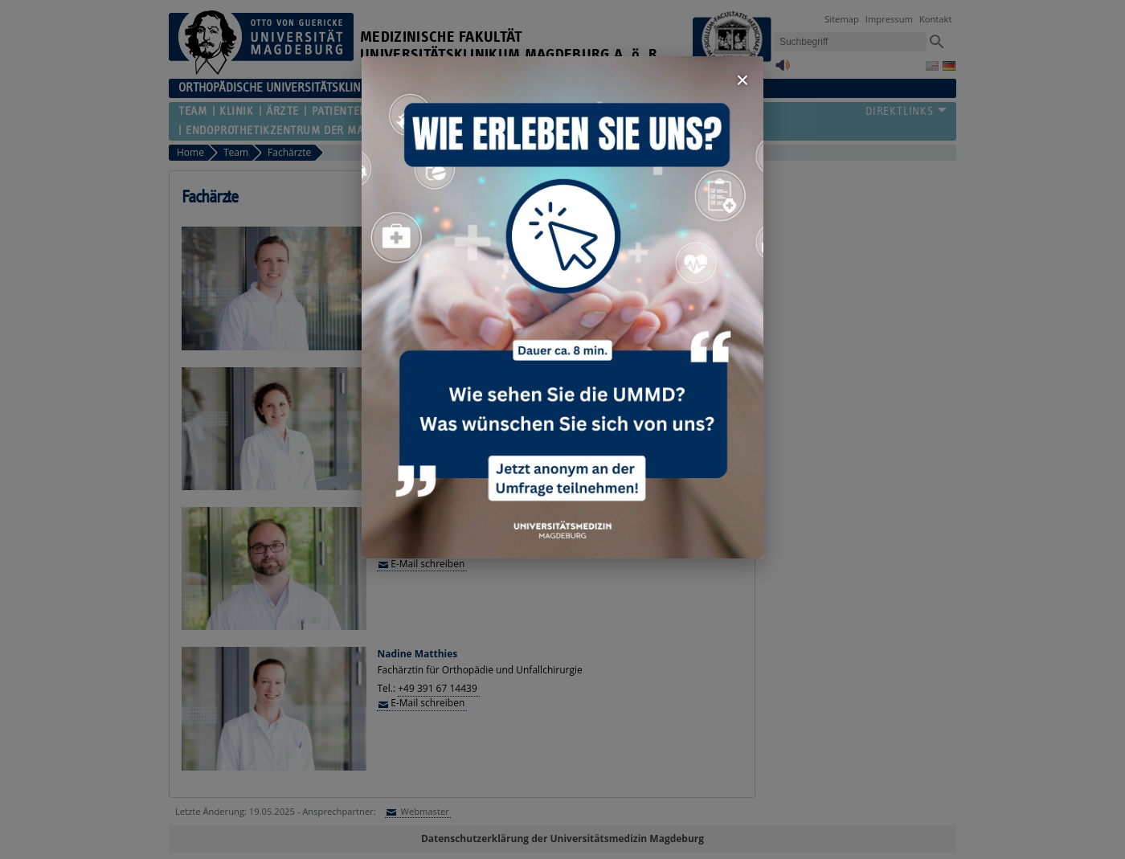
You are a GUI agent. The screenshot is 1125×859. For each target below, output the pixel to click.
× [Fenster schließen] (742, 79)
